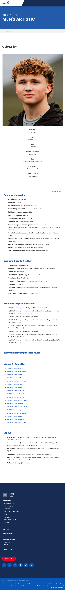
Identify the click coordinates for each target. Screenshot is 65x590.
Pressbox (7, 542)
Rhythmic (7, 509)
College (6, 522)
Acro (5, 514)
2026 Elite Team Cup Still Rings (15, 378)
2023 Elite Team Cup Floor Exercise (17, 406)
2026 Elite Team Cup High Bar (15, 368)
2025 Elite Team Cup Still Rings (15, 397)
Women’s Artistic (9, 503)
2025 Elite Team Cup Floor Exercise (17, 403)
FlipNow (6, 530)
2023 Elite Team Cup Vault (14, 416)
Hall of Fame (7, 533)
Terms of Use (7, 549)
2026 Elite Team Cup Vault (14, 374)
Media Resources (9, 539)
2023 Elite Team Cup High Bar (15, 410)
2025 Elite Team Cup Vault (14, 387)
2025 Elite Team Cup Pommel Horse (17, 400)
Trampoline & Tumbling (11, 512)
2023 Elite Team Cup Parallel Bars (16, 413)
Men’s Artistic (8, 506)
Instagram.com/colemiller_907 (26, 205)
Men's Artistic (7, 31)
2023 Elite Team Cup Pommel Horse (17, 422)
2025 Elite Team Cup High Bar (15, 390)
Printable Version (55, 191)
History (6, 545)
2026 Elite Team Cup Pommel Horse (17, 381)
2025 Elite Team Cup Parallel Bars (16, 394)
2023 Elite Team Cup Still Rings (15, 419)
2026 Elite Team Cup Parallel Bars (16, 371)
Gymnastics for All (10, 520)
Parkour (7, 517)
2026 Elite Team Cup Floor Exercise (17, 384)
